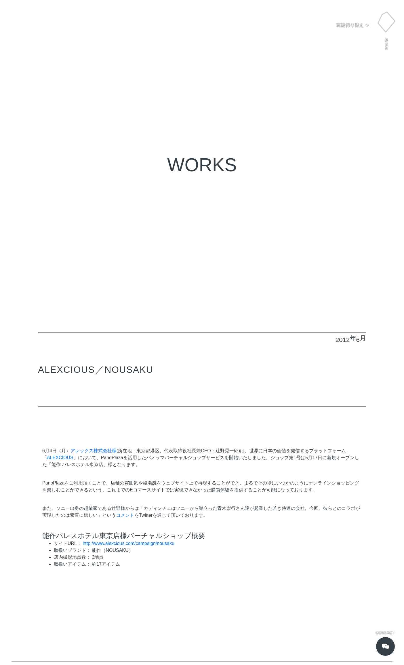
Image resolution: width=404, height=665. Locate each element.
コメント (125, 515)
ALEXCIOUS (60, 457)
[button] (352, 25)
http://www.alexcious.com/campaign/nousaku (128, 543)
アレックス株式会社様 (93, 450)
